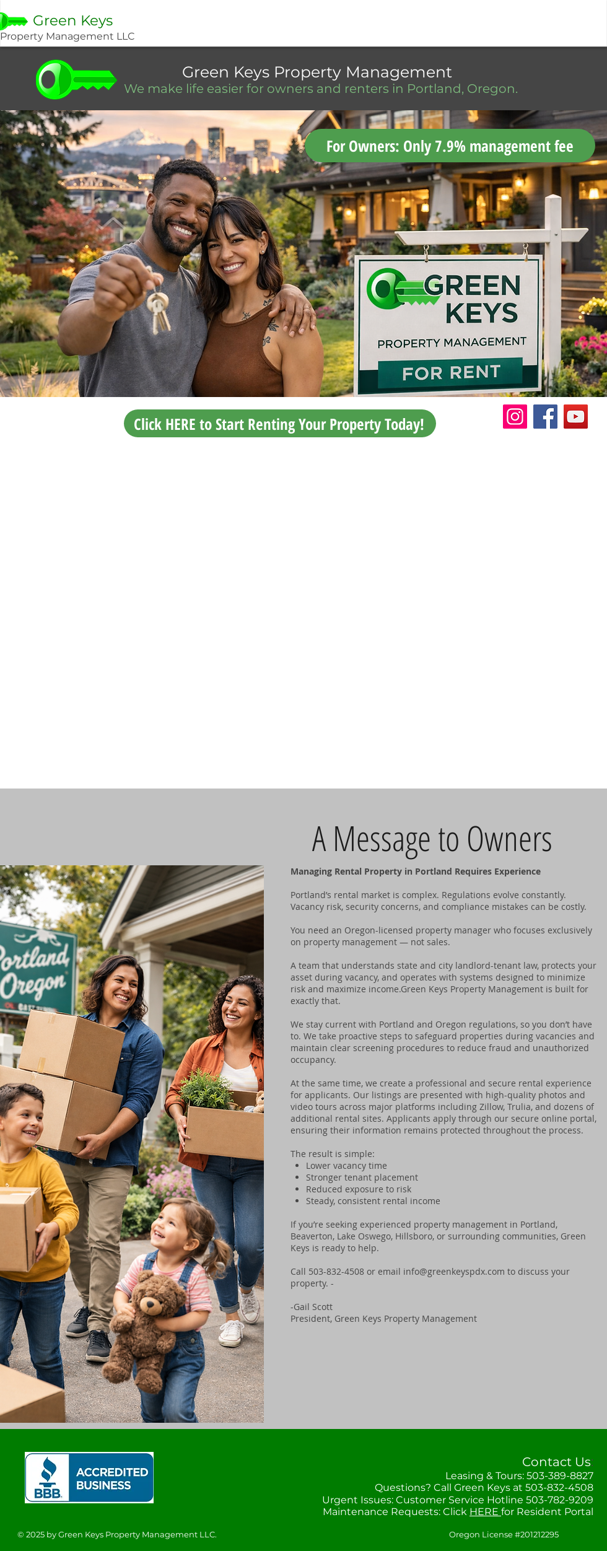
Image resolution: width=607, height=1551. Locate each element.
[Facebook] (545, 416)
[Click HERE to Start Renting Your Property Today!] (280, 423)
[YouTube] (576, 416)
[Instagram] (515, 416)
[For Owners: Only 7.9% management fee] (450, 145)
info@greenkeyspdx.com (454, 1271)
